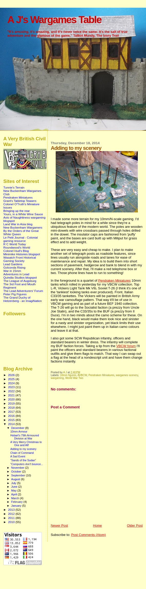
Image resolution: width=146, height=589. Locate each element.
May (14, 490)
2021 (11, 395)
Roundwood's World (16, 247)
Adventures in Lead (16, 274)
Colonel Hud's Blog (16, 250)
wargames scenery (127, 375)
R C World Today (14, 244)
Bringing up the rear (16, 210)
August (16, 479)
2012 (11, 513)
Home (97, 525)
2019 (11, 403)
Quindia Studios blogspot (20, 277)
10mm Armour (18, 431)
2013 (11, 509)
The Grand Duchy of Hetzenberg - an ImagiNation (22, 299)
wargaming (57, 378)
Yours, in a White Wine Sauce (23, 214)
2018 (11, 407)
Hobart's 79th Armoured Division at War (24, 437)
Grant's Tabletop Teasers (19, 200)
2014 (11, 424)
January (16, 505)
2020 (11, 399)
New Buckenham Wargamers (22, 227)
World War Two (74, 378)
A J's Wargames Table (54, 19)
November (18, 467)
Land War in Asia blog (18, 224)
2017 (11, 411)
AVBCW (82, 375)
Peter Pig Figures (15, 294)
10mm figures (68, 375)
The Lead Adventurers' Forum (23, 290)
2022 (11, 391)
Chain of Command (22, 452)
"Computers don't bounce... (26, 464)
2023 (11, 387)
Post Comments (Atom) (88, 535)
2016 (11, 415)
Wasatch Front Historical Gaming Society (19, 259)
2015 (11, 419)
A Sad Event (17, 456)
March (15, 498)
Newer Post (59, 525)
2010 (11, 522)
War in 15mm (12, 270)
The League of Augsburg (19, 280)
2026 (11, 375)
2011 (11, 517)
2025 (11, 379)
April (14, 494)
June (14, 486)
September (18, 475)
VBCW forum (126, 346)
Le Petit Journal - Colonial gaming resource (20, 239)
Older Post (135, 525)
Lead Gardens (12, 264)
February (17, 501)
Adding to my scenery (23, 448)
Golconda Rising (14, 267)
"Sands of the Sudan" (23, 460)
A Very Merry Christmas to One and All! (26, 443)
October (16, 471)
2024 (11, 383)
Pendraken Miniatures (114, 280)
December (18, 427)
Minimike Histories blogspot (21, 254)
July (14, 483)
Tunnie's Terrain (13, 187)
